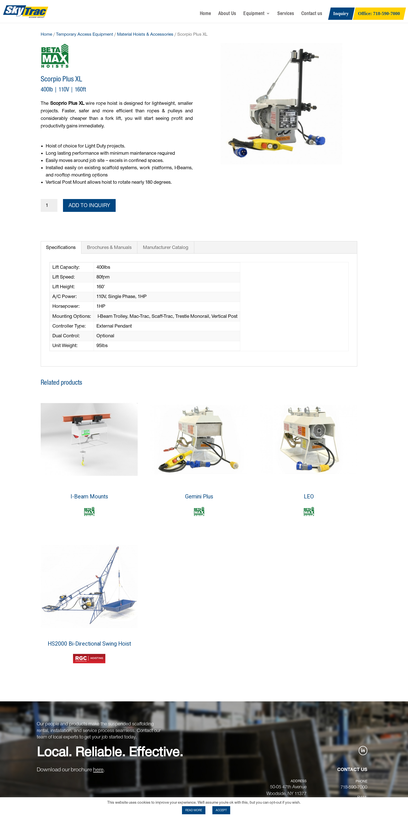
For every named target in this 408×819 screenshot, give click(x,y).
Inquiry (341, 14)
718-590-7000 (354, 787)
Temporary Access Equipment (84, 34)
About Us (227, 14)
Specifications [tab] (61, 247)
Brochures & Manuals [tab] (109, 247)
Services (285, 14)
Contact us (311, 14)
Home (205, 14)
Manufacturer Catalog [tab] (165, 247)
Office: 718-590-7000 (379, 14)
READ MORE (193, 810)
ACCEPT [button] (221, 810)
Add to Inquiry (89, 205)
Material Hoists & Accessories (145, 34)
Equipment (253, 14)
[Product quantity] (49, 205)
